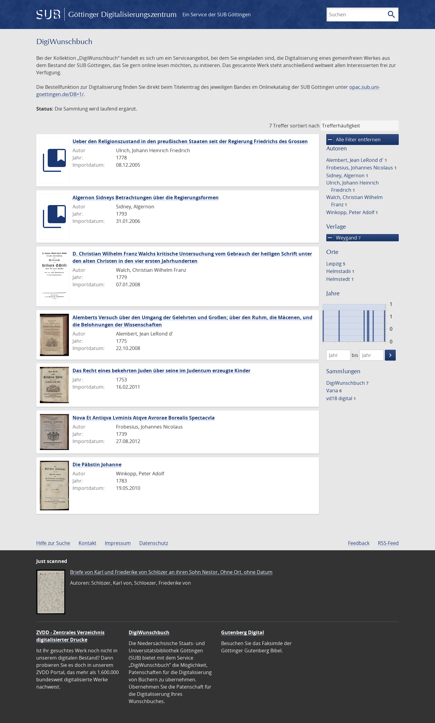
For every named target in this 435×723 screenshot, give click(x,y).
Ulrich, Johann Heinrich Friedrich (352, 186)
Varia (334, 390)
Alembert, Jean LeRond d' (356, 160)
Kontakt (87, 543)
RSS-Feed (388, 543)
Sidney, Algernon (347, 175)
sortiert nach (305, 125)
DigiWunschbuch (347, 383)
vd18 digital (341, 398)
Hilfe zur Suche (53, 543)
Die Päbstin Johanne (96, 464)
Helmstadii (340, 271)
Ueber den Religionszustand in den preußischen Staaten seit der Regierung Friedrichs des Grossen (190, 141)
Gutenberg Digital (242, 632)
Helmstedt (340, 279)
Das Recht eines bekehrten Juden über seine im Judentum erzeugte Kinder (161, 370)
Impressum (118, 543)
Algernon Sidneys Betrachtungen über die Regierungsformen (145, 197)
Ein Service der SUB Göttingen (216, 14)
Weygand (343, 237)
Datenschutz (153, 543)
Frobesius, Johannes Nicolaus (361, 167)
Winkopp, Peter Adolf (352, 212)
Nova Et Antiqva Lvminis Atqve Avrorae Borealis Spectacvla (143, 417)
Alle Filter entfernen (353, 139)
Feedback (358, 543)
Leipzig (335, 263)
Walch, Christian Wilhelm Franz (354, 201)
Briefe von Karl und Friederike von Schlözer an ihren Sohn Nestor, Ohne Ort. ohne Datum (171, 572)
